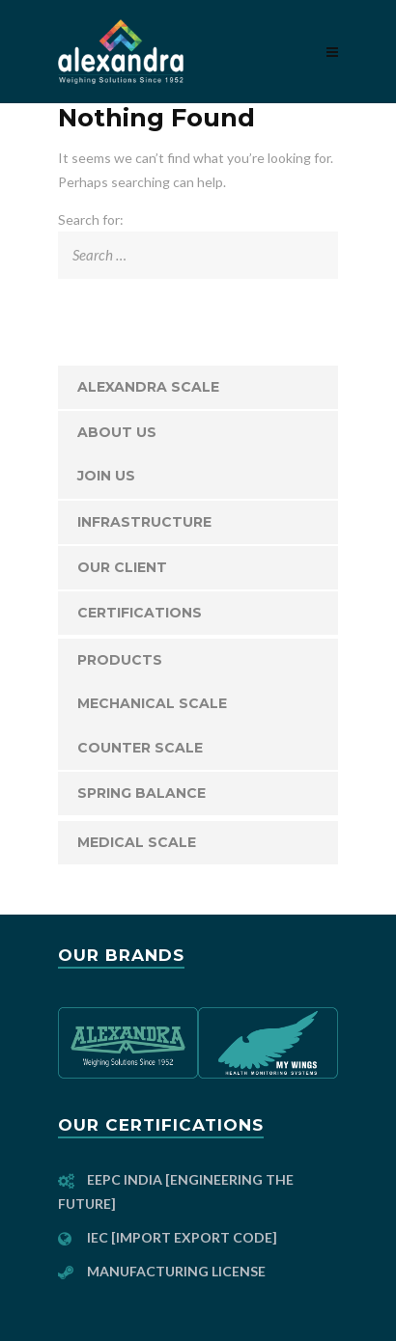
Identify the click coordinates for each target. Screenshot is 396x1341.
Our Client (122, 567)
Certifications (139, 612)
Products (119, 660)
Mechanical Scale (152, 703)
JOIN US (106, 475)
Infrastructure (144, 522)
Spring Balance (141, 793)
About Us (116, 432)
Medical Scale (136, 842)
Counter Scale (140, 747)
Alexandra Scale (148, 387)
